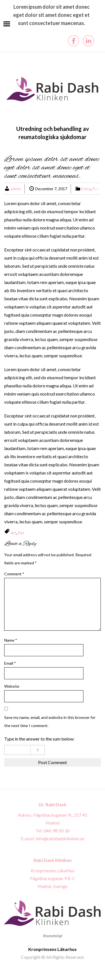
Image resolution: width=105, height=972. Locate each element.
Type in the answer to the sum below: (39, 738)
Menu (7, 24)
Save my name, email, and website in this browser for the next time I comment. (49, 721)
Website (11, 686)
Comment (14, 573)
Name (10, 640)
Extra (86, 188)
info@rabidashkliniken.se (60, 838)
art (13, 532)
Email (10, 663)
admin (16, 188)
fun (21, 532)
